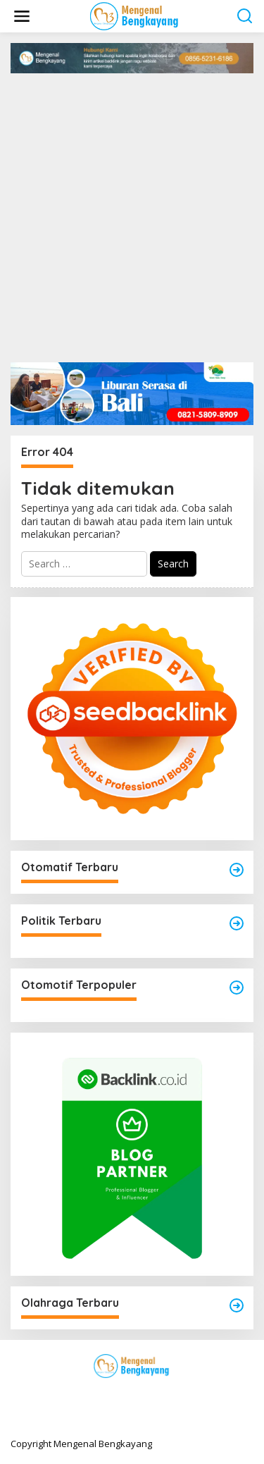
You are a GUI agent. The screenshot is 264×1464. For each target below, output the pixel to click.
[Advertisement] (132, 212)
